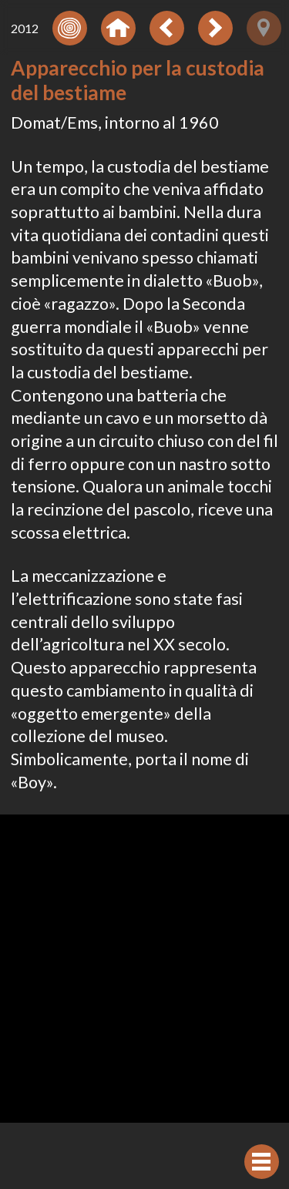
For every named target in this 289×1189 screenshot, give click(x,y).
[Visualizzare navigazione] (261, 1161)
